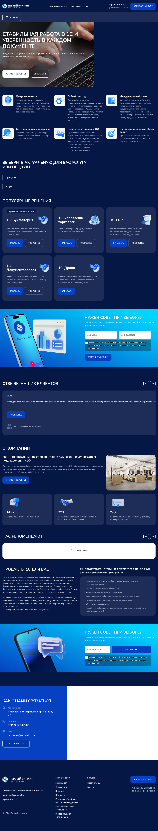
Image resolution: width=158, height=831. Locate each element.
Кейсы (85, 6)
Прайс (73, 6)
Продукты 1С (93, 783)
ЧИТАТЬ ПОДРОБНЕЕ (16, 482)
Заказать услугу (143, 6)
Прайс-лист (61, 783)
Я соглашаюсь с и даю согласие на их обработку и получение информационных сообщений (117, 345)
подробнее (34, 243)
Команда (60, 6)
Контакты (60, 795)
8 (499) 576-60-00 (118, 4)
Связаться (40, 74)
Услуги (90, 787)
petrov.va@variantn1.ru (118, 8)
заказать (15, 243)
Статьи (98, 6)
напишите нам (16, 747)
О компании (43, 6)
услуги (12, 17)
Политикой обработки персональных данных (124, 342)
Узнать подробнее (16, 74)
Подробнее (16, 417)
